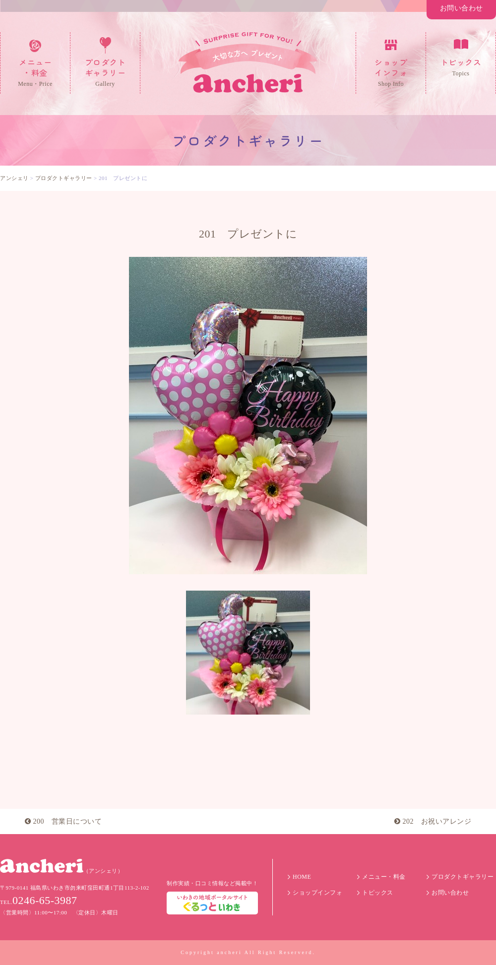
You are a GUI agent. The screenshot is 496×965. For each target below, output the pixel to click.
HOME (302, 876)
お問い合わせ (461, 8)
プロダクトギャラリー (463, 876)
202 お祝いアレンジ (432, 821)
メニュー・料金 (384, 876)
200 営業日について (63, 821)
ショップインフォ (317, 892)
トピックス (377, 892)
